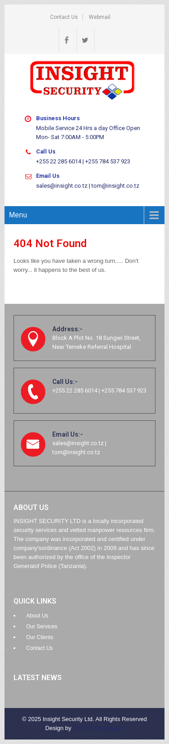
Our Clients (39, 637)
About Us (37, 616)
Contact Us (64, 17)
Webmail (99, 17)
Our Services (41, 626)
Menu (18, 215)
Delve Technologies (98, 728)
